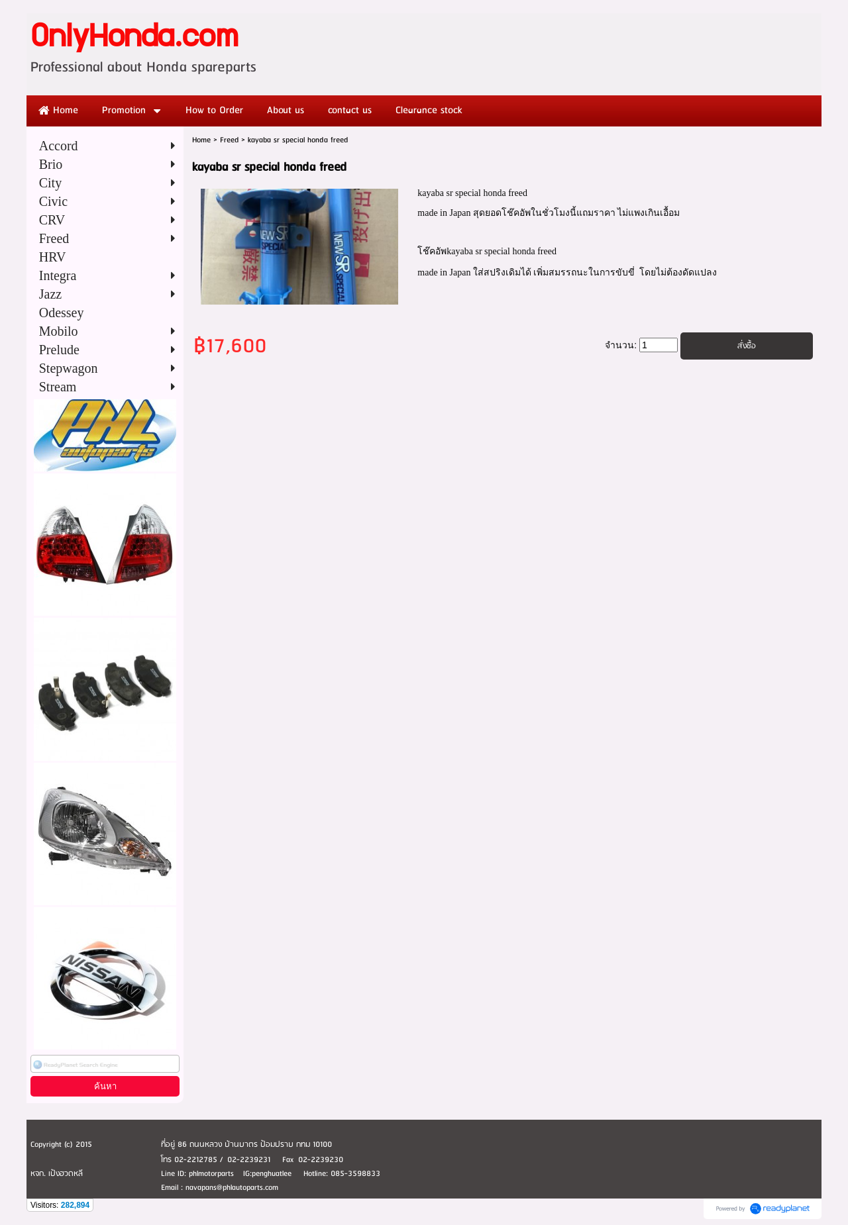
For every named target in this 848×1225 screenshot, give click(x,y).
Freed (229, 140)
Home (201, 140)
